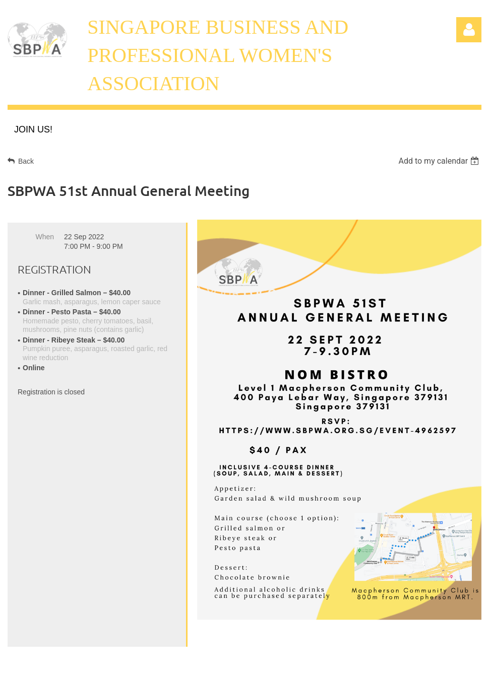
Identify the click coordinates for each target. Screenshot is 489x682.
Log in (468, 29)
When (44, 237)
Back (26, 161)
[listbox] (439, 161)
